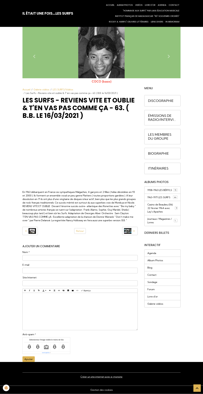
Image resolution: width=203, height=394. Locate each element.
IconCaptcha (46, 352)
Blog (149, 267)
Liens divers (157, 21)
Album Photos (155, 260)
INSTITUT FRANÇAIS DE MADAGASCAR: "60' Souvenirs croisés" (147, 16)
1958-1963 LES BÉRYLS (162, 190)
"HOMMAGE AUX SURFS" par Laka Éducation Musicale (151, 10)
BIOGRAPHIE (158, 154)
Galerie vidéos (41, 89)
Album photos (125, 5)
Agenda (162, 5)
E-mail (25, 264)
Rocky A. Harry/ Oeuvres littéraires (128, 21)
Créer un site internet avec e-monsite (101, 376)
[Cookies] (6, 388)
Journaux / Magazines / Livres (162, 220)
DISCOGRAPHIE (161, 101)
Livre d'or (150, 5)
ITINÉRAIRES (158, 168)
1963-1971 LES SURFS (162, 197)
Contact (174, 5)
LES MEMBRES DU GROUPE (159, 137)
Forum (151, 289)
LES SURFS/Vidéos (63, 89)
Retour (80, 230)
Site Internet (29, 277)
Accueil (110, 5)
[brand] (47, 13)
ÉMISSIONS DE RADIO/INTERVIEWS (162, 118)
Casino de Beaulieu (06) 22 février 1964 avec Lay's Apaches (162, 208)
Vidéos (139, 5)
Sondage (152, 282)
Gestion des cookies (101, 389)
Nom (25, 252)
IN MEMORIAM (172, 21)
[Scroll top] (197, 388)
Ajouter (28, 359)
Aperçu (86, 290)
